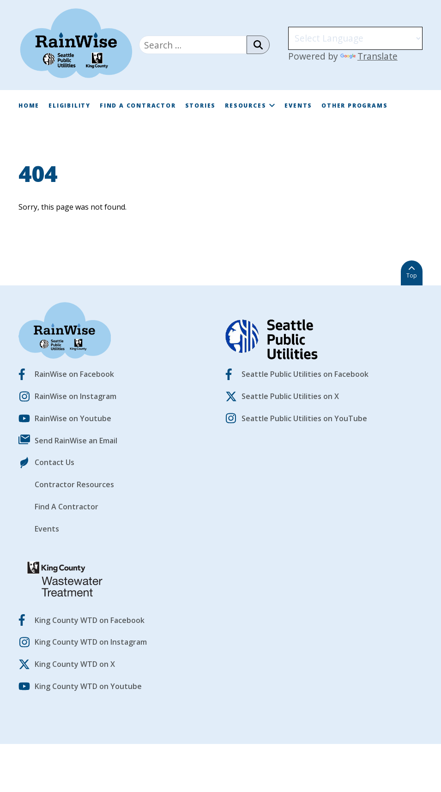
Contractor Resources (74, 484)
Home (28, 105)
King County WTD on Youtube (88, 686)
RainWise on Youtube (73, 418)
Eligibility (69, 105)
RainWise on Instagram (75, 396)
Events (298, 105)
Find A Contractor (138, 105)
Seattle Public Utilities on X (290, 396)
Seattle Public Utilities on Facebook (305, 374)
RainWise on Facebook (74, 374)
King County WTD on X (75, 664)
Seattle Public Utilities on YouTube (304, 418)
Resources (250, 105)
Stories (200, 105)
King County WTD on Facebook (90, 620)
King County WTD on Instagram (91, 642)
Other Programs (354, 105)
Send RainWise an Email (76, 440)
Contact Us (54, 462)
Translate (369, 56)
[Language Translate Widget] (355, 38)
